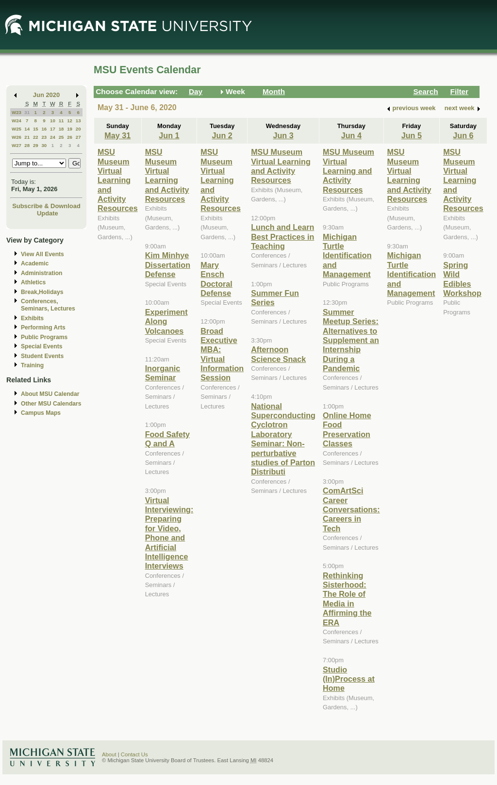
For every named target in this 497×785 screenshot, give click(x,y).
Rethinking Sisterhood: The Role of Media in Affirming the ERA (347, 599)
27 (78, 137)
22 (35, 137)
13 (78, 120)
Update (47, 213)
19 (69, 128)
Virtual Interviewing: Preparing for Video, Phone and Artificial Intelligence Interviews (169, 533)
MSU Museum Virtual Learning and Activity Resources (118, 180)
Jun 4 (351, 135)
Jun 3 (283, 135)
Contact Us (134, 754)
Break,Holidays (42, 292)
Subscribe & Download (46, 206)
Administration (41, 273)
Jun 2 (222, 135)
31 (27, 112)
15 (35, 128)
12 (69, 120)
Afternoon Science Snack (278, 354)
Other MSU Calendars (51, 403)
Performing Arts (43, 327)
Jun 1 (169, 135)
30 (44, 145)
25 (61, 137)
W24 (16, 120)
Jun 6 (463, 135)
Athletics (33, 282)
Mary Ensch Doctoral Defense (216, 279)
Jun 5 (411, 135)
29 (35, 145)
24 (52, 137)
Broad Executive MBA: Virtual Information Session (222, 354)
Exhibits (32, 318)
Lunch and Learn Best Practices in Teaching (282, 236)
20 (78, 128)
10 (52, 120)
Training (32, 365)
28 (27, 145)
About (109, 754)
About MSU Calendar (50, 394)
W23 (16, 112)
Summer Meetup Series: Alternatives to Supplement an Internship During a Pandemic (351, 340)
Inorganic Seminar (163, 373)
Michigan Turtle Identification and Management (347, 255)
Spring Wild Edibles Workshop (462, 279)
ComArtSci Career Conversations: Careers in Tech (351, 509)
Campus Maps (41, 412)
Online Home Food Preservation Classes (347, 429)
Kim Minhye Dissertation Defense (167, 264)
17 (52, 128)
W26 (16, 137)
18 (61, 128)
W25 (16, 128)
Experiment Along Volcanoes (166, 321)
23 (44, 137)
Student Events (42, 356)
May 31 (117, 135)
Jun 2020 (46, 94)
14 (27, 128)
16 (44, 128)
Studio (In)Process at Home (349, 679)
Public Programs (44, 337)
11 (61, 120)
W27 (16, 145)
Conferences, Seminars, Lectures (48, 305)
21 (27, 137)
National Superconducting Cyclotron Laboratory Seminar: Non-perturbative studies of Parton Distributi (283, 439)
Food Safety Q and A (167, 439)
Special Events (41, 346)
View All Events (42, 254)
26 (69, 137)
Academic (35, 263)
